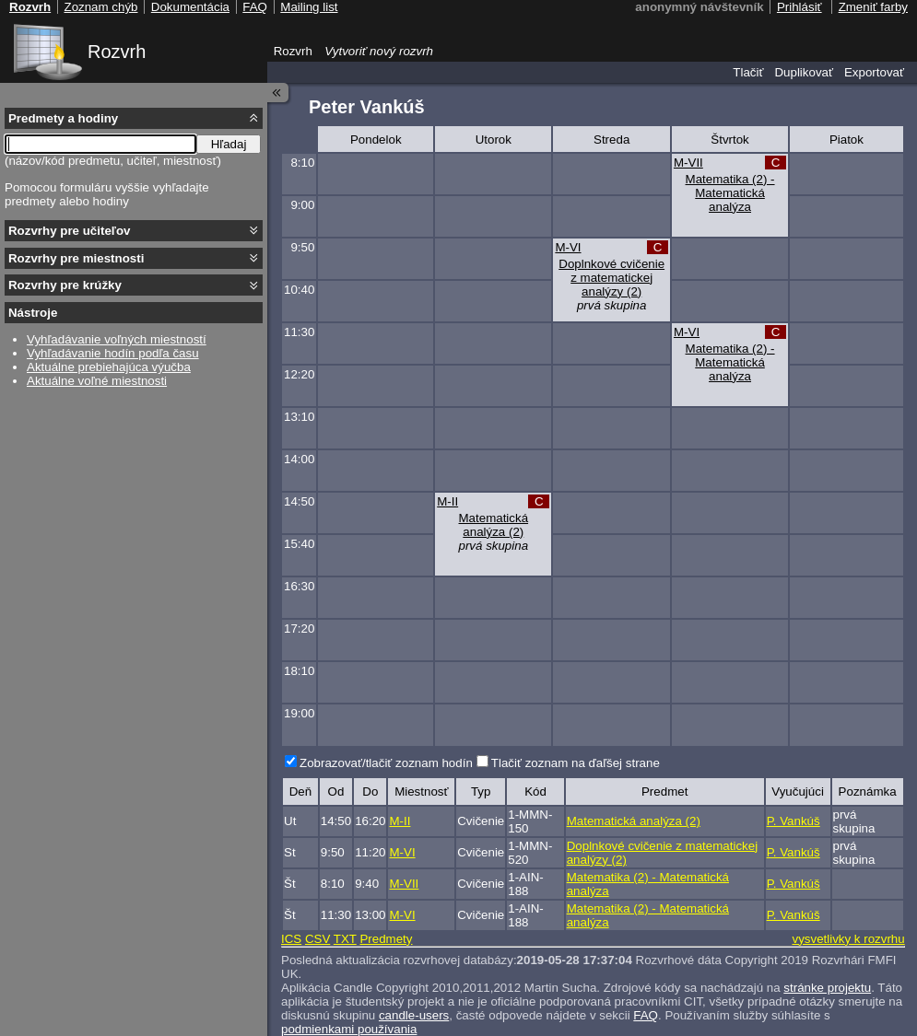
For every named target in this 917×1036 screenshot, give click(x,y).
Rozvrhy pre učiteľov (69, 231)
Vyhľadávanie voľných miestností (116, 339)
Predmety (385, 939)
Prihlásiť (799, 7)
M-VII (688, 162)
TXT (345, 939)
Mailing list (308, 7)
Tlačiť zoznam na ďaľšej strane (575, 763)
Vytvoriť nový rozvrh (378, 51)
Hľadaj (229, 144)
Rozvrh (117, 51)
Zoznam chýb (100, 7)
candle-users (414, 1015)
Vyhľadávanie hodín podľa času (113, 353)
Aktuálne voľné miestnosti (97, 381)
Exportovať (874, 72)
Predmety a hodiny (63, 118)
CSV (317, 939)
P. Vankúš (793, 821)
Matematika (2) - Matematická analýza (730, 193)
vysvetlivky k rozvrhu (848, 939)
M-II (447, 501)
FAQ (645, 1015)
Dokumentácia (190, 7)
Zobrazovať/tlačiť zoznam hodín (386, 763)
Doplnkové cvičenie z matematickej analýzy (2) (611, 277)
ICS (291, 939)
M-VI (568, 247)
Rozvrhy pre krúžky (65, 285)
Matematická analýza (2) (494, 525)
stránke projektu (827, 988)
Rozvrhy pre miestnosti (76, 258)
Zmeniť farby (873, 7)
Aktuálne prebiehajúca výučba (109, 367)
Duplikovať (803, 72)
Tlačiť (748, 72)
